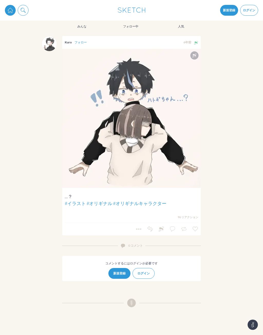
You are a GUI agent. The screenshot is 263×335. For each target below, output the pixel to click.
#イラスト (75, 203)
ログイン (249, 10)
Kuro (68, 42)
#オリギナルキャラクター (139, 203)
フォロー (80, 42)
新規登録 (229, 10)
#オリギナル (99, 203)
